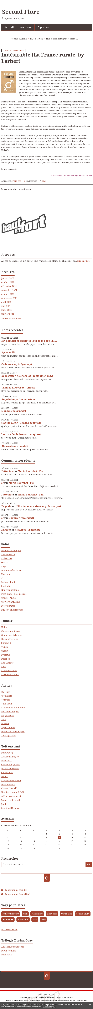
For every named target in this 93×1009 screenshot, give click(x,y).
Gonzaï (5, 562)
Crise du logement (10, 764)
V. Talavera (6, 695)
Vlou (3, 719)
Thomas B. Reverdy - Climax (18, 387)
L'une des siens (9, 670)
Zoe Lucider (7, 662)
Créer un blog (42, 994)
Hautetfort (52, 994)
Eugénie (6, 506)
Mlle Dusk (6, 954)
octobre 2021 (7, 294)
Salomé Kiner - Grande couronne (21, 422)
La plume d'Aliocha (11, 780)
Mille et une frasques (12, 609)
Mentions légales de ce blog (32, 1000)
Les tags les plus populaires (65, 997)
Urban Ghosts (8, 784)
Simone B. (6, 643)
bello (43, 919)
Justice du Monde (10, 768)
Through (5, 699)
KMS (3, 666)
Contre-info (7, 772)
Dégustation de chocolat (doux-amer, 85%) (27, 375)
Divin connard (8, 950)
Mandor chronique (11, 550)
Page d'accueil (36, 39)
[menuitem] (9, 27)
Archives (25, 27)
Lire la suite (83, 260)
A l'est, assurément (11, 796)
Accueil (9, 27)
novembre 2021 (9, 290)
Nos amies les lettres (11, 570)
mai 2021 (5, 306)
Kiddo (4, 627)
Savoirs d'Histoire (10, 808)
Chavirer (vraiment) (21, 518)
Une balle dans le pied (13, 731)
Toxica (4, 646)
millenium (23, 919)
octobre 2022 (7, 282)
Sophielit (6, 586)
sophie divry (82, 913)
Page (3, 566)
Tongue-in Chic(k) (19, 39)
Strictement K (8, 554)
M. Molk (5, 723)
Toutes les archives (11, 318)
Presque (5, 654)
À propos (43, 27)
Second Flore (21, 11)
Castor (4, 650)
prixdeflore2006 (9, 929)
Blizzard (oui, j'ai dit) (14, 446)
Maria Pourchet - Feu (30, 471)
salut (25, 913)
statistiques (37, 913)
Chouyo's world (9, 788)
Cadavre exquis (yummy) (16, 364)
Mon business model (13, 411)
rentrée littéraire (10, 913)
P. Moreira (6, 760)
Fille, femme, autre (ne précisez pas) (38, 506)
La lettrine (6, 558)
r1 (2, 578)
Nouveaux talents (10, 590)
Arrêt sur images (10, 756)
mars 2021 (6, 310)
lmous (4, 776)
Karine (5, 529)
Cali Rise (5, 692)
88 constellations (10, 674)
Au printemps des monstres (18, 399)
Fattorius (7, 471)
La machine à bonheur (13, 707)
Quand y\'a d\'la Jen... (11, 635)
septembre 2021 (9, 298)
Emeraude (6, 574)
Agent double (8, 727)
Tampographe (8, 735)
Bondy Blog (7, 752)
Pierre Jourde (8, 605)
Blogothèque (7, 715)
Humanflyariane (9, 639)
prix (35, 919)
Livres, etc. (16, 181)
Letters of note (8, 582)
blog (85, 1000)
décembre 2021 (9, 286)
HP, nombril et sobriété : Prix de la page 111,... (29, 340)
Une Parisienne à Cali (12, 792)
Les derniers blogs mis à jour (28, 997)
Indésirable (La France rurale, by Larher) (42, 57)
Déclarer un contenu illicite (14, 1000)
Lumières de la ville (11, 800)
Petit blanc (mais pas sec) (14, 593)
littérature (8, 919)
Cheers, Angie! (8, 597)
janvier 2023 (7, 278)
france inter (66, 913)
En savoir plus (49, 1006)
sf (2, 482)
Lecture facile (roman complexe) (21, 434)
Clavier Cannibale (10, 601)
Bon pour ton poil (10, 711)
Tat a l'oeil (6, 703)
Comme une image (10, 631)
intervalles (52, 913)
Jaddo (4, 804)
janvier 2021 (7, 314)
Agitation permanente (12, 946)
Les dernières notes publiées (47, 997)
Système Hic (8, 352)
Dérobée (5, 658)
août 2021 (6, 302)
